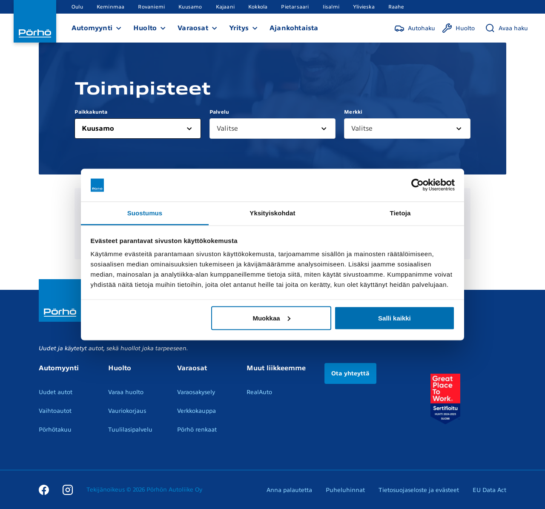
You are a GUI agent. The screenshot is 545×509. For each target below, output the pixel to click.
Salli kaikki (394, 317)
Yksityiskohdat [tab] (272, 212)
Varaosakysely (196, 392)
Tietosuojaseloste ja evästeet (419, 490)
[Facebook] (44, 489)
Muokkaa (271, 317)
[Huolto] (458, 28)
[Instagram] (68, 489)
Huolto (145, 28)
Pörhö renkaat (197, 429)
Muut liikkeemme (276, 368)
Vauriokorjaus (127, 411)
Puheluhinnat (345, 490)
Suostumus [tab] (145, 212)
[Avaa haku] (506, 28)
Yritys (239, 28)
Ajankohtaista (294, 28)
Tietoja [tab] (400, 212)
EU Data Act (489, 490)
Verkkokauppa (196, 411)
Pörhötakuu (55, 429)
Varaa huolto (125, 392)
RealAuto (259, 392)
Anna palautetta (289, 490)
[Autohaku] (415, 28)
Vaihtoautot (55, 411)
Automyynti (92, 28)
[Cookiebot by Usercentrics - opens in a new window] (417, 185)
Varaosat (193, 28)
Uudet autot (55, 392)
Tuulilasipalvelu (130, 429)
